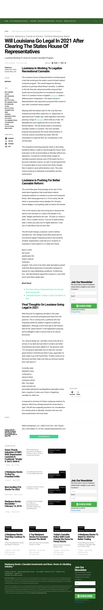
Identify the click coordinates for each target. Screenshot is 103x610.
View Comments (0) (44, 436)
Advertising (9, 573)
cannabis (39, 120)
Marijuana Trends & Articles (29, 36)
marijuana (54, 95)
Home (6, 21)
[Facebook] (72, 394)
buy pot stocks (9, 108)
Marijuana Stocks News (46, 21)
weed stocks (8, 128)
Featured (33, 21)
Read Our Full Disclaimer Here (38, 593)
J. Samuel (8, 480)
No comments (10, 63)
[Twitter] (78, 394)
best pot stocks (9, 100)
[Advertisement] (84, 368)
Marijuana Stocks (10, 116)
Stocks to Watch (10, 571)
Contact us (18, 573)
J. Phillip (7, 465)
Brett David (8, 81)
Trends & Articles (70, 21)
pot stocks (8, 118)
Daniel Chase (9, 494)
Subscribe (84, 306)
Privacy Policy (76, 312)
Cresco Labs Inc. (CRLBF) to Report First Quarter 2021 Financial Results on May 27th (11, 433)
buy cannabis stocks (11, 102)
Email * (73, 296)
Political (59, 21)
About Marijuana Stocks (26, 571)
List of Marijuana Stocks (18, 21)
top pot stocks (9, 126)
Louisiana (7, 114)
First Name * (75, 289)
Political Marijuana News (57, 36)
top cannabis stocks (11, 120)
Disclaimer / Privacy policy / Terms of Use (50, 571)
